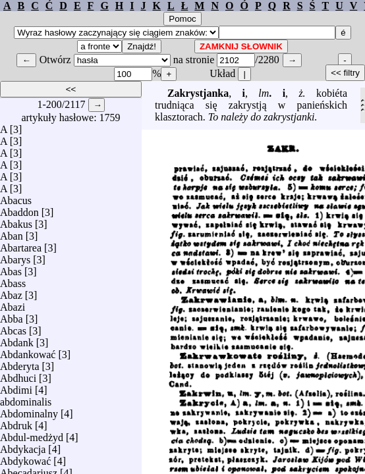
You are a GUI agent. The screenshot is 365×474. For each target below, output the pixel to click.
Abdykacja (22, 446)
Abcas (13, 327)
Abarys (15, 256)
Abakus (16, 220)
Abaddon (19, 209)
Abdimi (16, 386)
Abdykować (25, 457)
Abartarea (21, 244)
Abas (11, 268)
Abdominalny (29, 410)
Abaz (11, 292)
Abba (11, 315)
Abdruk (16, 422)
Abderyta (20, 363)
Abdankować (27, 351)
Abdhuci (18, 375)
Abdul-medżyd (31, 434)
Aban (11, 232)
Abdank (17, 339)
